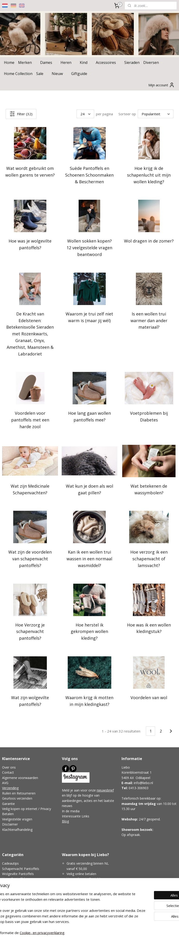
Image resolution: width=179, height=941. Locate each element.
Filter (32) (21, 114)
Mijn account (161, 85)
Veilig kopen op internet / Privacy (26, 809)
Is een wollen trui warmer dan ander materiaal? (149, 320)
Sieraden (132, 62)
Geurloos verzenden (17, 798)
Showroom (130, 829)
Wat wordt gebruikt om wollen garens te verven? (30, 171)
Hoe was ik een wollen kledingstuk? (149, 628)
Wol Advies (10, 894)
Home (9, 62)
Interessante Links (75, 816)
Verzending (10, 788)
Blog (65, 821)
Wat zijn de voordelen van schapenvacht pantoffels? (30, 558)
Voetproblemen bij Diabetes (149, 416)
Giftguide (81, 73)
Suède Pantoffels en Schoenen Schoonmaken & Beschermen (89, 174)
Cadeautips (10, 863)
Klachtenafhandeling (17, 829)
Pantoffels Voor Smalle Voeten (25, 889)
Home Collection (18, 73)
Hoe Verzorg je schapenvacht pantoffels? (30, 631)
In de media (71, 811)
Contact (8, 772)
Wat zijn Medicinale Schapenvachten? (30, 489)
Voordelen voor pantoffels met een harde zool (30, 419)
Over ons (9, 767)
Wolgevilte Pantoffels (18, 874)
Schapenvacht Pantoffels (20, 868)
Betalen (8, 814)
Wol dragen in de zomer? (149, 241)
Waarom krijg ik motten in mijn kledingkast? (89, 701)
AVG (5, 783)
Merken (27, 62)
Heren (68, 62)
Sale (42, 73)
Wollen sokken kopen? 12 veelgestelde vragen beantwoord (89, 247)
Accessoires (108, 62)
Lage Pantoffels (14, 884)
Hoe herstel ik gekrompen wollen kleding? (89, 631)
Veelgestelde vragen (17, 819)
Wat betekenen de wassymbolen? (149, 489)
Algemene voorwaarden (20, 778)
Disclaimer (10, 824)
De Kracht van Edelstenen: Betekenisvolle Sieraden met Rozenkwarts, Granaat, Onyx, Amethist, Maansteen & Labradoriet (30, 333)
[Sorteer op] (155, 114)
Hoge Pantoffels (14, 879)
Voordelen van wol (149, 697)
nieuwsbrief (105, 790)
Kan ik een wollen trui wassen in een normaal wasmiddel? (89, 558)
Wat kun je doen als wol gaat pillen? (89, 489)
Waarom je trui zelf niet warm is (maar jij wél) (89, 317)
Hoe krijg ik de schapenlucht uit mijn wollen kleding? (149, 174)
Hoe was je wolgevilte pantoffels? (30, 244)
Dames (48, 62)
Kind (86, 62)
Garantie (8, 803)
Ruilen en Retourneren (18, 793)
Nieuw (59, 73)
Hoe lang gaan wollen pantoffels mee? (89, 416)
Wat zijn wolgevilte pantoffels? (30, 701)
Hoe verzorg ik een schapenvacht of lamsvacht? (149, 558)
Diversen (153, 62)
